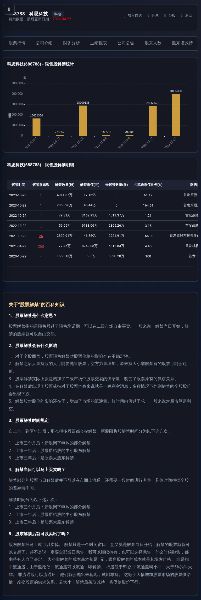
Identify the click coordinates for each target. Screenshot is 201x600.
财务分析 (71, 42)
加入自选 (132, 15)
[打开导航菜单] (9, 9)
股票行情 (17, 42)
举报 (169, 15)
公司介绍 (44, 42)
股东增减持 (182, 42)
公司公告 (126, 42)
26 (41, 236)
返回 (186, 15)
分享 (152, 15)
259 (41, 246)
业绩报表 (98, 42)
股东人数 (153, 42)
